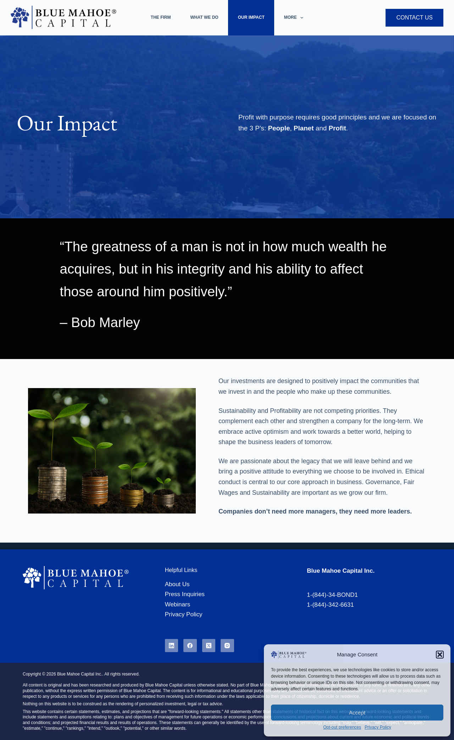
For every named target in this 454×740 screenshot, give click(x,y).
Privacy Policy (378, 727)
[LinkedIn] (171, 645)
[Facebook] (190, 645)
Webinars (177, 604)
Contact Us (414, 18)
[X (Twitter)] (209, 645)
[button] (439, 654)
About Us (177, 584)
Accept (357, 713)
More (295, 17)
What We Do (204, 17)
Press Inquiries (185, 594)
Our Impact (251, 17)
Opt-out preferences (342, 727)
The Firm (161, 17)
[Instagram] (227, 645)
